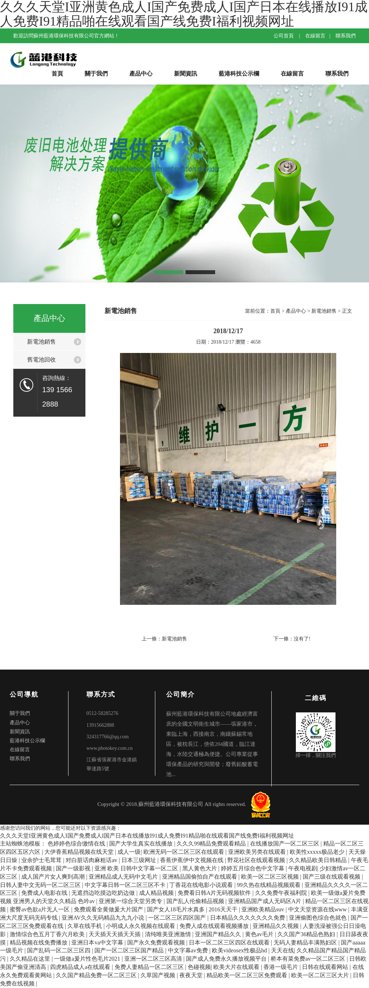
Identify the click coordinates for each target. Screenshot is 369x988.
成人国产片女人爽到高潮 (53, 877)
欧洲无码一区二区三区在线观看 (184, 852)
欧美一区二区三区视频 (270, 877)
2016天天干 (224, 909)
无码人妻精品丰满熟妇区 (306, 942)
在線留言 (292, 74)
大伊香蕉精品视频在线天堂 (79, 852)
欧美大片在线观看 (237, 967)
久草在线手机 (85, 926)
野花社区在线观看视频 (256, 860)
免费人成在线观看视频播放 (214, 926)
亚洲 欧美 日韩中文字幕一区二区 (136, 868)
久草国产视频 (159, 975)
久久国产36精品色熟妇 (307, 934)
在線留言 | (319, 35)
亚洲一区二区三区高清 (153, 959)
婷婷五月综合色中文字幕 (253, 868)
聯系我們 (345, 35)
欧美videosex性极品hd (240, 950)
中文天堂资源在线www (318, 909)
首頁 (57, 74)
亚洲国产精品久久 (219, 934)
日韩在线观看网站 (326, 967)
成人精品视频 (157, 893)
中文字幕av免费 (188, 950)
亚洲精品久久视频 (276, 926)
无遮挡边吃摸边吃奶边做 (103, 893)
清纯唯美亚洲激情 (168, 934)
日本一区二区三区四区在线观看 (230, 942)
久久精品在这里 (31, 959)
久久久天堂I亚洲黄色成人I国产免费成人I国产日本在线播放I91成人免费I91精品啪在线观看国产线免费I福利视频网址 (147, 836)
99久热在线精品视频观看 (269, 885)
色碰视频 (199, 967)
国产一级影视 (74, 868)
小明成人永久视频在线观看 (141, 926)
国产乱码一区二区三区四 (59, 950)
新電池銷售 (41, 342)
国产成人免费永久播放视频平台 (227, 959)
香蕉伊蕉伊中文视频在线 (192, 860)
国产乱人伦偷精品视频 (196, 901)
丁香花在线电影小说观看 (201, 885)
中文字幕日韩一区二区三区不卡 (126, 885)
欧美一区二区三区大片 (320, 975)
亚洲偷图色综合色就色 (318, 918)
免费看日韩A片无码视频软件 (215, 893)
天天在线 (282, 950)
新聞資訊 (185, 74)
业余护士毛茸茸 (42, 860)
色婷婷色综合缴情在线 (77, 843)
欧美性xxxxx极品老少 (318, 852)
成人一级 (129, 852)
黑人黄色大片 (200, 868)
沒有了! (302, 639)
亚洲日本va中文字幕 (97, 942)
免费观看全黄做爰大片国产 (109, 909)
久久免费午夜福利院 (281, 893)
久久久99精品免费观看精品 (212, 843)
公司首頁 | (289, 35)
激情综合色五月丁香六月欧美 (48, 934)
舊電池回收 (41, 360)
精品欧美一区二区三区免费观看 (247, 975)
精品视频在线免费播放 (39, 942)
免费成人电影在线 (45, 893)
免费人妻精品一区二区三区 (150, 967)
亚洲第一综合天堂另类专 (131, 901)
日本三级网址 (139, 860)
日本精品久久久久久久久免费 (248, 918)
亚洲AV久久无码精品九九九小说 (104, 918)
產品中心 (140, 74)
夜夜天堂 (191, 975)
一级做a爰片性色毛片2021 (87, 959)
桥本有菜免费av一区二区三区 (309, 959)
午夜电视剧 (302, 868)
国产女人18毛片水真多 (176, 909)
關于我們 (96, 74)
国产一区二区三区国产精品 (129, 950)
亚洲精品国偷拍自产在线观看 (200, 877)
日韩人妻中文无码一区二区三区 (41, 885)
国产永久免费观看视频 (156, 942)
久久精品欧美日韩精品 (318, 860)
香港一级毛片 (281, 967)
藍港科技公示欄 (239, 74)
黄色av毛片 (260, 934)
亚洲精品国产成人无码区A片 (265, 901)
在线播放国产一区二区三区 (285, 843)
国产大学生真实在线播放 (141, 843)
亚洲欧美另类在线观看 (257, 852)
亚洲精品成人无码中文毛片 (124, 877)
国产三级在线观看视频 (332, 877)
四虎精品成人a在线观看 (81, 967)
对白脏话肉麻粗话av (92, 860)
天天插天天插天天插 (115, 934)
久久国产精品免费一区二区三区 (97, 975)
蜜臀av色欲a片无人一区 (40, 909)
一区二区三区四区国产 (177, 918)
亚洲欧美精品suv (263, 909)
